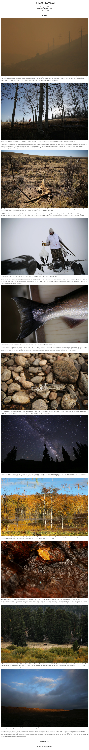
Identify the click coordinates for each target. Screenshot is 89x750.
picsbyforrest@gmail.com (44, 8)
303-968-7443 (44, 10)
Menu (44, 15)
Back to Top (44, 741)
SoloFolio (47, 748)
